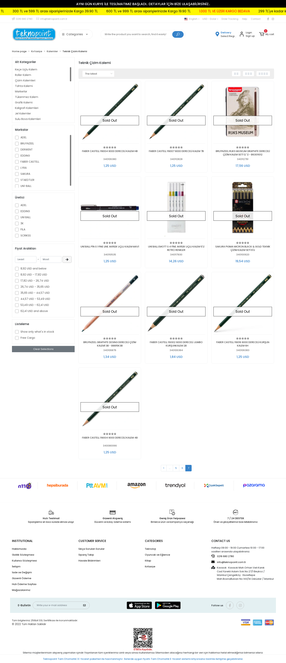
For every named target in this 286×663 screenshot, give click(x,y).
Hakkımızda (19, 549)
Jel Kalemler (23, 113)
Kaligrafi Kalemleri (26, 108)
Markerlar (21, 91)
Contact (256, 18)
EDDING (25, 155)
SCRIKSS (26, 235)
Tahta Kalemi (24, 86)
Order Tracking (229, 18)
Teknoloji (150, 549)
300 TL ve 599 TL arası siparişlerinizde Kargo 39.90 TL (69, 11)
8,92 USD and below (33, 268)
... (170, 468)
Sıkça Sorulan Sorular (91, 549)
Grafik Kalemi (23, 102)
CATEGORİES (154, 541)
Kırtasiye (150, 566)
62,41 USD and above (34, 311)
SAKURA (25, 174)
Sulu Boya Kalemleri (28, 119)
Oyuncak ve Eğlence (157, 555)
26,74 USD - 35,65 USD (35, 287)
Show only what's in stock (37, 332)
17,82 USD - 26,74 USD (35, 281)
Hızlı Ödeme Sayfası (24, 584)
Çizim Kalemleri (25, 80)
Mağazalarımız (21, 590)
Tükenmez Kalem (26, 97)
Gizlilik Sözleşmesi (23, 555)
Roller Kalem (23, 75)
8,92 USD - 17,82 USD (34, 274)
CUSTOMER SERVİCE (92, 541)
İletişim (16, 566)
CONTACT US (220, 541)
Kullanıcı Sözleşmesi (24, 560)
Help (244, 18)
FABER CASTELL (30, 162)
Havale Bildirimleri (89, 560)
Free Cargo (28, 338)
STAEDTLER (27, 180)
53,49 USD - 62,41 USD (35, 305)
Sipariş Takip (86, 555)
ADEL (24, 137)
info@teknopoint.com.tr (228, 562)
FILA (23, 229)
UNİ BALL (26, 217)
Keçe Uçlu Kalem (26, 69)
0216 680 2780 (222, 556)
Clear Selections (43, 349)
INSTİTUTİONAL (22, 541)
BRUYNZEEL (27, 143)
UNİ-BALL (26, 186)
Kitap (148, 560)
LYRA (24, 168)
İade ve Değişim (22, 572)
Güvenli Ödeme (21, 578)
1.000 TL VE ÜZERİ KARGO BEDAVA (238, 11)
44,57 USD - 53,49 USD (35, 299)
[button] (266, 34)
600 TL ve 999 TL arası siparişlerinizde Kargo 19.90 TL (162, 11)
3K (22, 223)
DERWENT (27, 149)
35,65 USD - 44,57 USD (35, 293)
